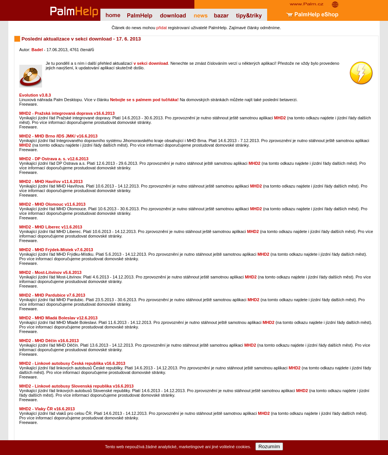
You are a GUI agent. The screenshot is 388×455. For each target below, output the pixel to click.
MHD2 (280, 118)
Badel (37, 49)
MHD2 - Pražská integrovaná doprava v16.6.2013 (67, 113)
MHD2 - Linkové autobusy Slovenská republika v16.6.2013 (76, 386)
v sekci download (150, 63)
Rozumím (269, 446)
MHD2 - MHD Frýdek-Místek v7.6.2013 (56, 249)
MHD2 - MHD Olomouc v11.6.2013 (52, 204)
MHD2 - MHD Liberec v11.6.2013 (50, 227)
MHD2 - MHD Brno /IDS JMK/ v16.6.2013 (58, 136)
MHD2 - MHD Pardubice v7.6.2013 (52, 295)
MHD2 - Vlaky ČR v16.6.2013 (47, 409)
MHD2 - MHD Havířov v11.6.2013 (51, 181)
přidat (161, 27)
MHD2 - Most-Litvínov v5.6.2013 (50, 272)
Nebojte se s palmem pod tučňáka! (144, 99)
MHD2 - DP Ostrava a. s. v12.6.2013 (54, 158)
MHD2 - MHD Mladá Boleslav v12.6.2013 (58, 318)
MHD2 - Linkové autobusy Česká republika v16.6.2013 (72, 363)
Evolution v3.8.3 (35, 95)
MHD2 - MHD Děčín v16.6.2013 (49, 340)
